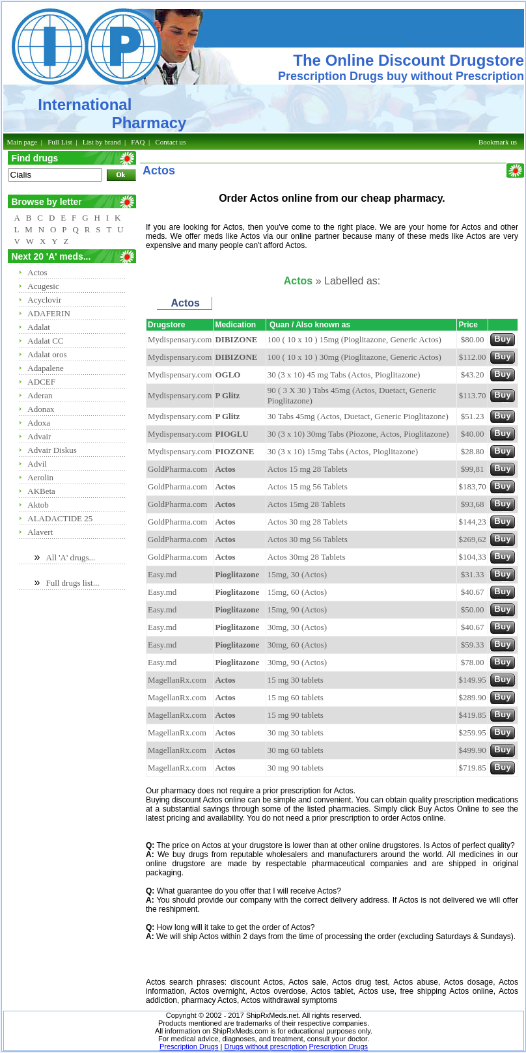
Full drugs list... (72, 583)
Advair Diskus (51, 450)
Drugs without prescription (265, 1046)
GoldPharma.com (177, 469)
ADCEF (41, 382)
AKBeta (41, 491)
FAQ (138, 142)
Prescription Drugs (188, 1046)
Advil (37, 464)
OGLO (227, 374)
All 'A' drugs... (70, 557)
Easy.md (162, 574)
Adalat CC (45, 341)
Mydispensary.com (180, 339)
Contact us (171, 142)
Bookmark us (497, 142)
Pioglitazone (237, 574)
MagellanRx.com (177, 680)
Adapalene (45, 368)
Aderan (39, 395)
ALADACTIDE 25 (59, 518)
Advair (39, 436)
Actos (37, 272)
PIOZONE (234, 451)
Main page (22, 142)
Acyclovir (44, 300)
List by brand (102, 142)
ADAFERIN (48, 313)
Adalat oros (46, 354)
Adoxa (38, 423)
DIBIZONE (236, 339)
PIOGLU (231, 434)
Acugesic (43, 286)
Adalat (38, 327)
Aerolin (40, 477)
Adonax (40, 409)
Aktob (38, 505)
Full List (60, 142)
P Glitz (227, 395)
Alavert (40, 532)
